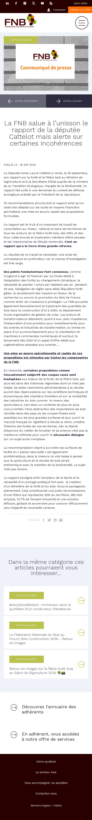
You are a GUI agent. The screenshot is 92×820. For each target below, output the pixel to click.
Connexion (59, 9)
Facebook (16, 3)
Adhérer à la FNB (80, 9)
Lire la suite (81, 600)
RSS (51, 3)
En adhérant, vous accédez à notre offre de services (50, 736)
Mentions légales (41, 805)
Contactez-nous (46, 793)
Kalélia (58, 805)
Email (61, 520)
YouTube (42, 3)
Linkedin (7, 3)
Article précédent (26, 101)
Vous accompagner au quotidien (46, 783)
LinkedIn (55, 520)
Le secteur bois (46, 772)
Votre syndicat (46, 761)
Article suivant (72, 101)
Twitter (49, 520)
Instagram (24, 3)
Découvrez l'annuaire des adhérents (49, 709)
